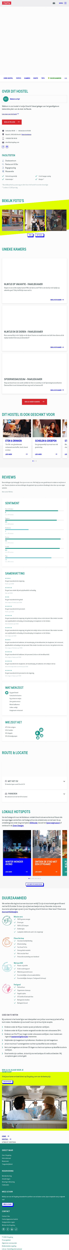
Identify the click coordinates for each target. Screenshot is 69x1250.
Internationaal (6, 1173)
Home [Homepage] (4, 1151)
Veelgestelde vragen (8, 1237)
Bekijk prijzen (7, 1096)
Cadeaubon (5, 1199)
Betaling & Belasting (8, 1196)
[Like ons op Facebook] (7, 1243)
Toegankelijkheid (7, 1179)
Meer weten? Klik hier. (7, 506)
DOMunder (34, 837)
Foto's (18, 78)
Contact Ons (6, 1231)
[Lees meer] (34, 283)
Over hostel (8, 78)
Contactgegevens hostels (10, 1234)
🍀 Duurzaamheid (54, 78)
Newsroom (5, 1176)
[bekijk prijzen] (12, 122)
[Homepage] (8, 4)
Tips (43, 78)
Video (30, 235)
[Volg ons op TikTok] (16, 1243)
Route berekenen (26, 134)
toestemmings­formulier (19, 1051)
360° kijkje (39, 235)
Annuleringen (6, 1193)
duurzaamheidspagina (10, 926)
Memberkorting (7, 1190)
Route (35, 78)
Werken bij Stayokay (8, 1240)
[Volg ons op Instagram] (3, 1243)
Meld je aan (7, 1219)
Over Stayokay (6, 1170)
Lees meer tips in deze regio (34, 898)
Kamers (27, 78)
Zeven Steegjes (18, 840)
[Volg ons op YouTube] (12, 1243)
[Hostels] (5, 1154)
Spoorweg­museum (53, 837)
